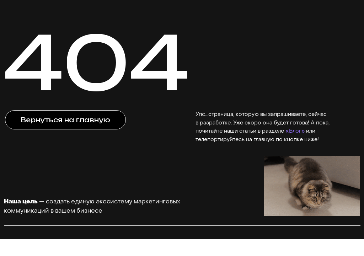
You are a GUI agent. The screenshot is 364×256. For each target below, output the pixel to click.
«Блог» (295, 131)
